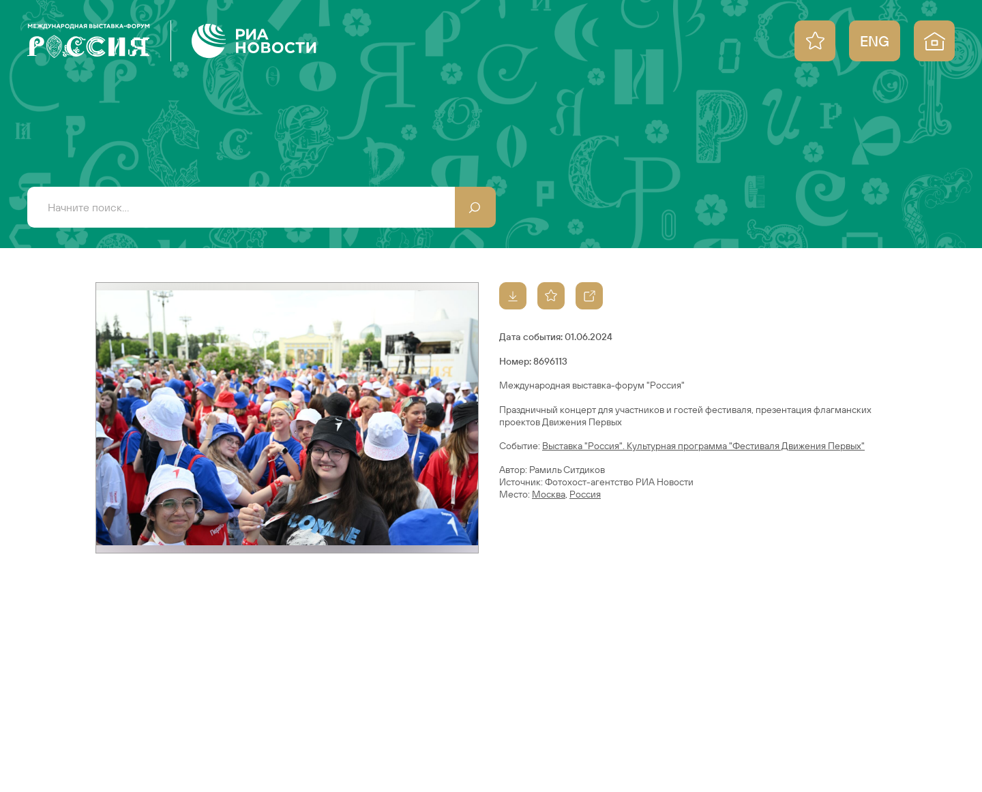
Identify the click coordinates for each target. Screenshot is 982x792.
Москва (548, 494)
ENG (874, 41)
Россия (585, 494)
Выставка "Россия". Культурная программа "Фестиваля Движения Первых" (703, 446)
